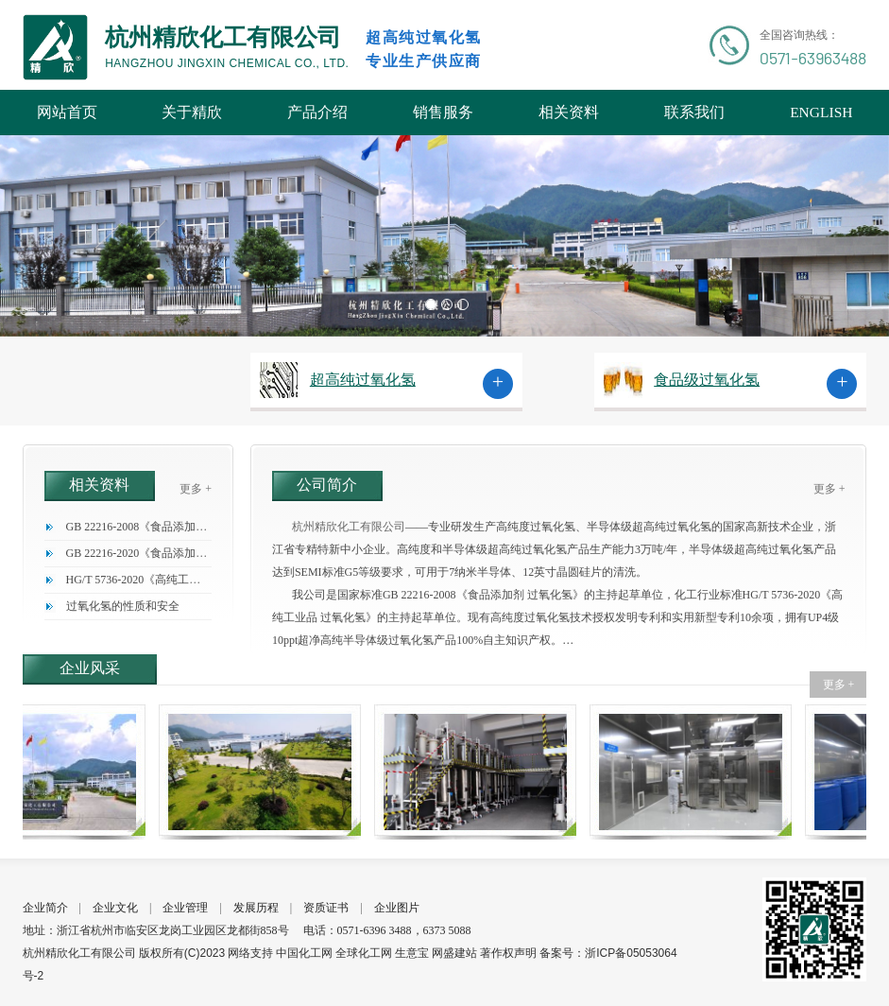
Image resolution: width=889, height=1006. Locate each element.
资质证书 (326, 907)
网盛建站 (454, 953)
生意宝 (412, 953)
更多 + (196, 488)
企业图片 (396, 907)
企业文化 (115, 907)
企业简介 (45, 907)
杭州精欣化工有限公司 (348, 526)
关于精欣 (192, 112)
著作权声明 (508, 953)
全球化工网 (363, 953)
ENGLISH (821, 112)
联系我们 (694, 112)
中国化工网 (304, 953)
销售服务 (443, 112)
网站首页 (67, 112)
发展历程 (256, 907)
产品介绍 (317, 112)
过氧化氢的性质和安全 (123, 606)
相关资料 (569, 112)
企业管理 (185, 907)
